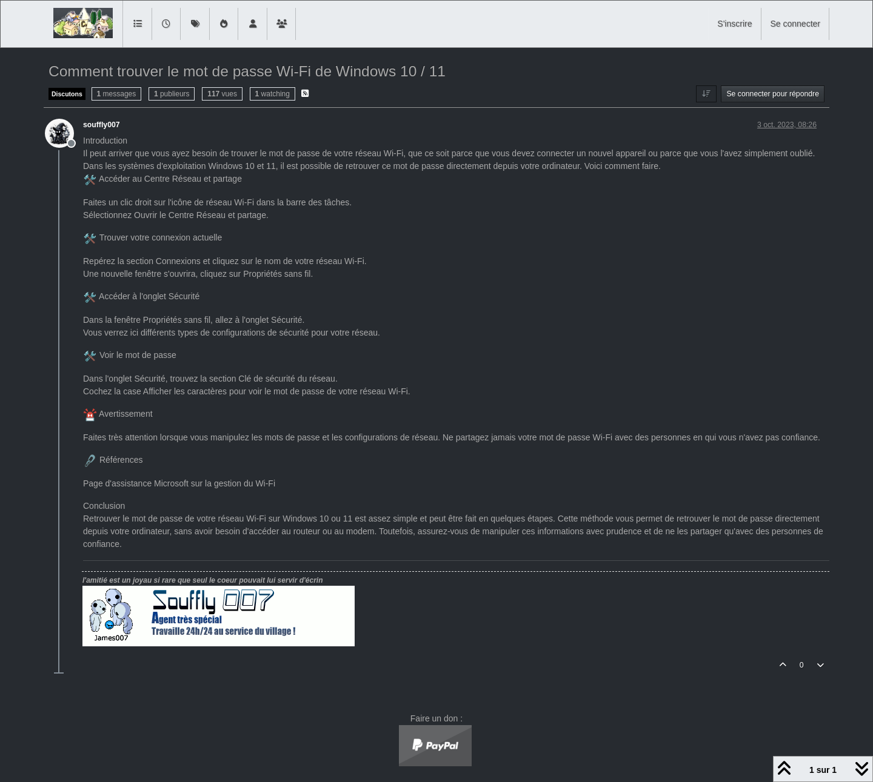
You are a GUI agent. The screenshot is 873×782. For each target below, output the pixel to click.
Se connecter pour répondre (772, 94)
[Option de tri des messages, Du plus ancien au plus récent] (706, 93)
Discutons (67, 94)
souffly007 (101, 125)
